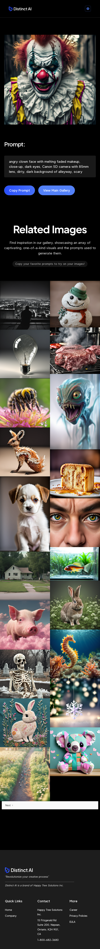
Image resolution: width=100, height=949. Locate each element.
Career (73, 909)
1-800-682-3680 (48, 939)
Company (10, 915)
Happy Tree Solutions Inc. (49, 912)
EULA (72, 921)
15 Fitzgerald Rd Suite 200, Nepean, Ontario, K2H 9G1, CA (48, 927)
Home (8, 909)
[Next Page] (50, 805)
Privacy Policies (78, 915)
